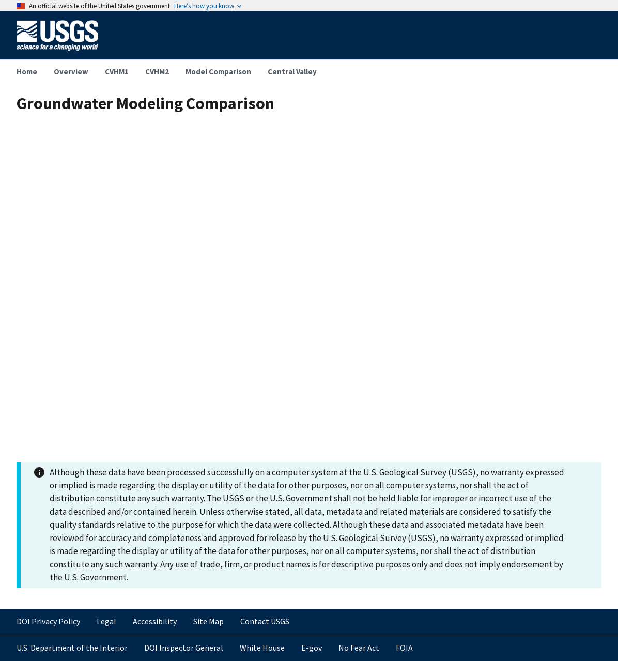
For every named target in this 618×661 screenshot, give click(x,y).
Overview (71, 71)
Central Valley (292, 71)
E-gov (311, 647)
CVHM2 (157, 71)
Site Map (208, 621)
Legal (106, 621)
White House (262, 647)
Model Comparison (218, 71)
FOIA (404, 647)
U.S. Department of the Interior (72, 647)
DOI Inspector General (183, 647)
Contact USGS (264, 621)
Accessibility (155, 621)
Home (27, 71)
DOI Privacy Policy (48, 621)
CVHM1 (117, 71)
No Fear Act (358, 647)
